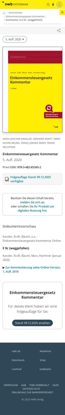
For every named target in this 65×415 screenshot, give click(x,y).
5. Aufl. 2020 (15, 39)
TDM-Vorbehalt (39, 385)
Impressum (11, 385)
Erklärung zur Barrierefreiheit (32, 392)
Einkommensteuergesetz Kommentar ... (26, 16)
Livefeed (16, 369)
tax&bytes (45, 369)
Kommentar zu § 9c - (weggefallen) (24, 19)
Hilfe (56, 385)
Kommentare (15, 12)
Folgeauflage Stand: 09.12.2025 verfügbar (30, 179)
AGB (23, 385)
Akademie (45, 351)
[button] (48, 4)
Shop (43, 360)
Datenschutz (31, 388)
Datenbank (18, 360)
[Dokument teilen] (59, 30)
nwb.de (16, 351)
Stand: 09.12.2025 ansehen (32, 323)
